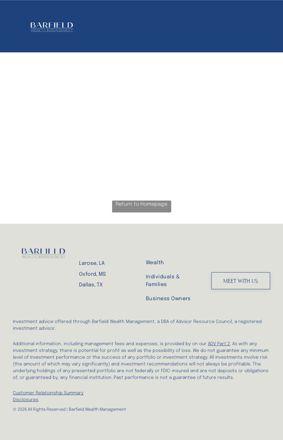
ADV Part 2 (219, 344)
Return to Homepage (141, 204)
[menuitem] (171, 263)
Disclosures (26, 400)
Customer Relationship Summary (48, 393)
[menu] (269, 26)
